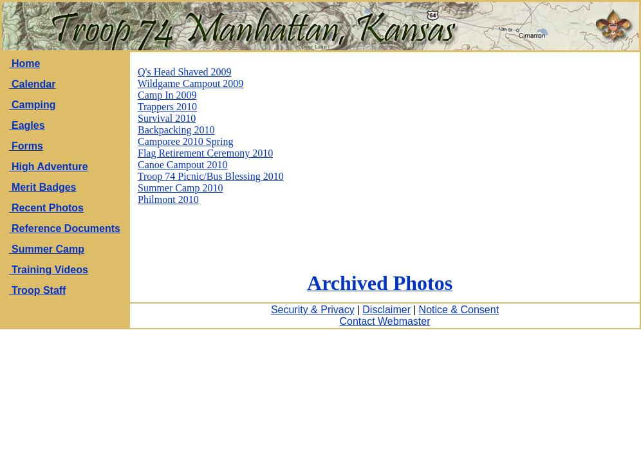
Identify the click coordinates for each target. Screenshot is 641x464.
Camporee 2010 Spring (185, 141)
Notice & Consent (459, 309)
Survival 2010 (167, 118)
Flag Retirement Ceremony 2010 (205, 153)
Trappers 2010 (167, 106)
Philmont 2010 (168, 199)
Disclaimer (386, 309)
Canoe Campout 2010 (183, 164)
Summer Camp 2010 (180, 187)
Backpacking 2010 (176, 129)
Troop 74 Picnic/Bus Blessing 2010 (211, 176)
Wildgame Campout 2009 (191, 83)
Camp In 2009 (167, 95)
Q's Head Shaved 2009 (185, 71)
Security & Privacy (313, 309)
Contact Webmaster (384, 321)
